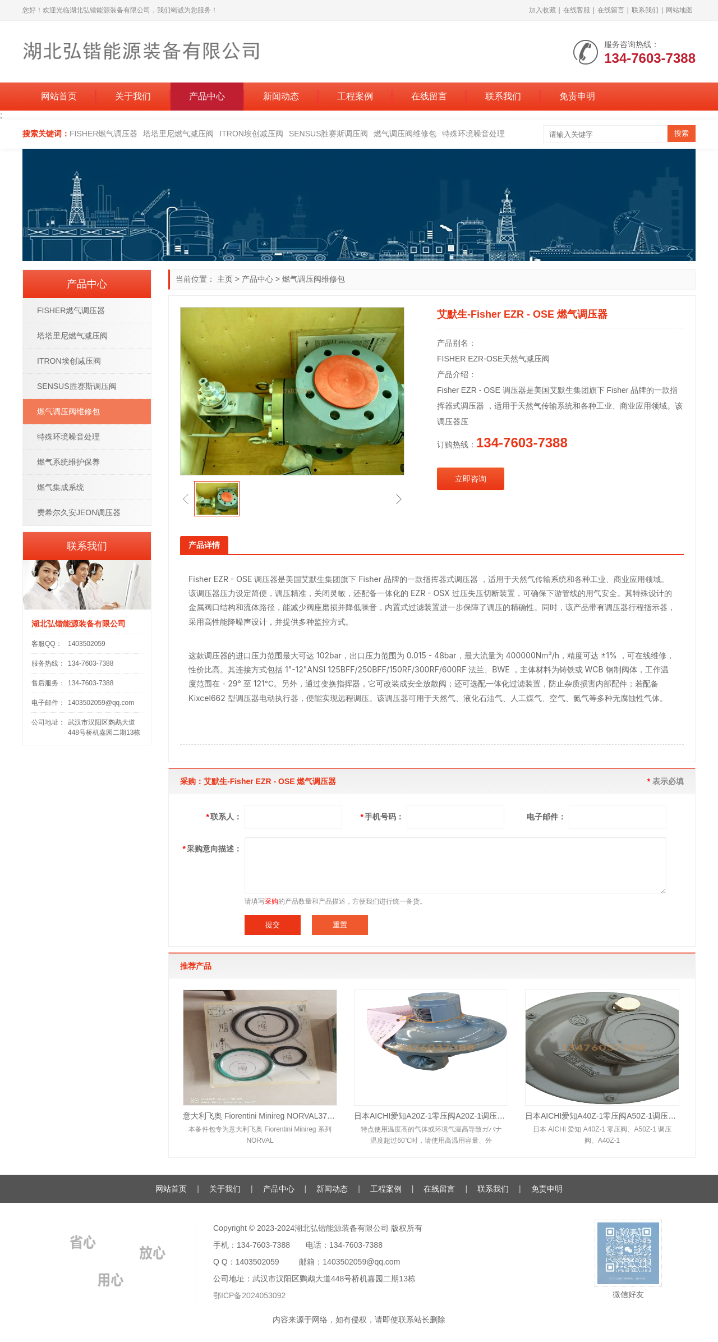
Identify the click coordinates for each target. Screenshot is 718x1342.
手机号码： (382, 816)
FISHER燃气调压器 (103, 133)
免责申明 (577, 96)
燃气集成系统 (60, 487)
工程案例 (355, 96)
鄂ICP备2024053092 (249, 1295)
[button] (185, 499)
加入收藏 (542, 10)
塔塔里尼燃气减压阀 (178, 133)
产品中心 (207, 96)
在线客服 (576, 10)
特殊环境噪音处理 (473, 133)
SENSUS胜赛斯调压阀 (329, 133)
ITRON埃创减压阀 (251, 133)
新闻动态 (281, 96)
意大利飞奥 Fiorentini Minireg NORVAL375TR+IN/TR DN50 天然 (260, 1115)
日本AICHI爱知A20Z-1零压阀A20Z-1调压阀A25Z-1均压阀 (431, 1115)
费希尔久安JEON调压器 (79, 512)
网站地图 (679, 10)
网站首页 (59, 96)
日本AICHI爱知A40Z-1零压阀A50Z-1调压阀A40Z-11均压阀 (602, 1115)
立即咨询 (470, 478)
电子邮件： (546, 816)
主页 (225, 278)
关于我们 (133, 96)
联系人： (224, 816)
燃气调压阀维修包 (405, 133)
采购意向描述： (212, 848)
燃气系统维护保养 (68, 461)
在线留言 (610, 10)
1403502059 (86, 644)
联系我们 (645, 10)
